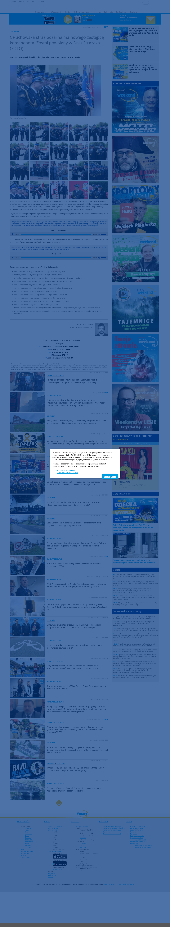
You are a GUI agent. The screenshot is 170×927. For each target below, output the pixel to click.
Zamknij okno (110, 476)
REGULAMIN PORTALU (66, 470)
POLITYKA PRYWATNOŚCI (67, 472)
